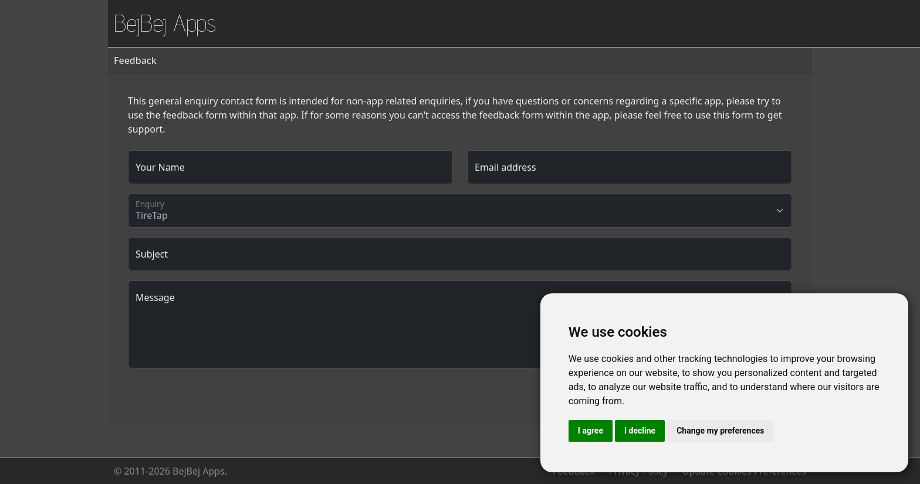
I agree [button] (590, 430)
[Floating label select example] (460, 211)
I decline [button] (639, 430)
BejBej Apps (165, 23)
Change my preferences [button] (720, 430)
